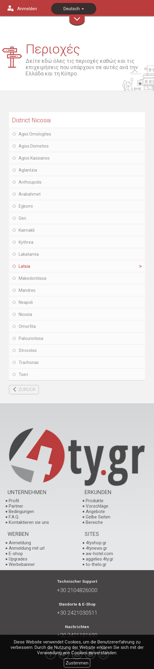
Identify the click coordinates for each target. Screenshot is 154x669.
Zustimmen (77, 663)
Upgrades (18, 559)
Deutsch (73, 8)
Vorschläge (97, 506)
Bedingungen (21, 511)
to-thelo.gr (96, 564)
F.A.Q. (14, 517)
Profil (14, 500)
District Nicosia (31, 120)
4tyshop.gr (96, 542)
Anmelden (27, 8)
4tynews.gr (96, 548)
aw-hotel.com (99, 553)
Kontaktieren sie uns (29, 522)
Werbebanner (22, 564)
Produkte (94, 500)
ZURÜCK (26, 389)
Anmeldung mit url (27, 548)
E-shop (16, 553)
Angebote (95, 511)
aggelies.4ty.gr (99, 559)
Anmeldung (20, 542)
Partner (16, 506)
